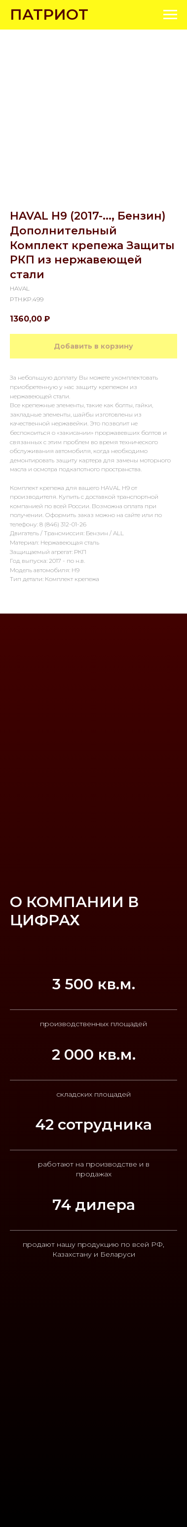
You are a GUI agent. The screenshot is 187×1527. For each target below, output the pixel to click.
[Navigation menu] (170, 15)
